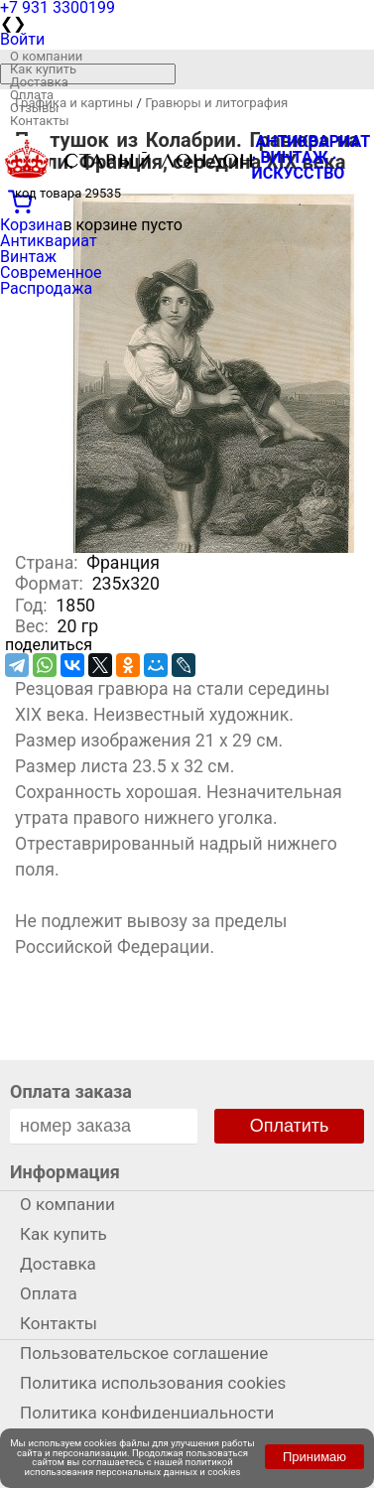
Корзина (31, 224)
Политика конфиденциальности (147, 1412)
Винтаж (28, 256)
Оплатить (289, 1126)
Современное (51, 272)
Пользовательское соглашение (144, 1353)
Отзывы (34, 107)
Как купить (43, 69)
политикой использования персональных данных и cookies (133, 1466)
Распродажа (46, 288)
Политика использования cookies (153, 1383)
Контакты (39, 120)
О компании (46, 56)
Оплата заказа (71, 1091)
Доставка (39, 81)
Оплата (32, 94)
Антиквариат (48, 240)
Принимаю (314, 1456)
